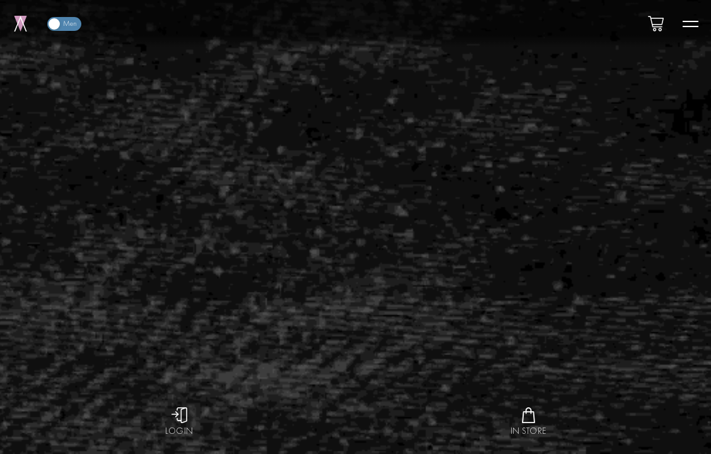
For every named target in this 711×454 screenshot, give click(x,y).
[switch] (64, 24)
